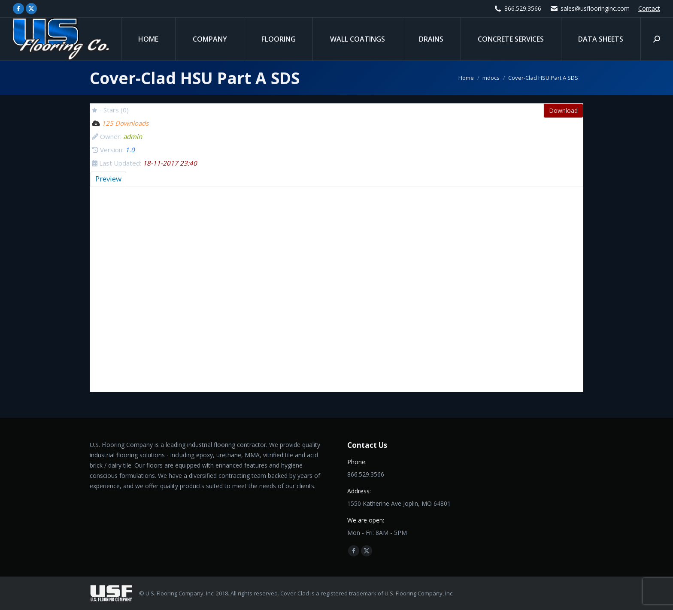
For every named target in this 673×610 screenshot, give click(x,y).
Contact (649, 8)
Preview (108, 179)
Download (563, 110)
